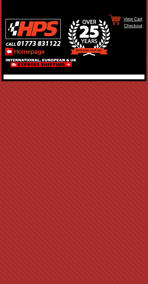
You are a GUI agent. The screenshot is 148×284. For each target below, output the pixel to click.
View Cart (133, 19)
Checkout (133, 25)
